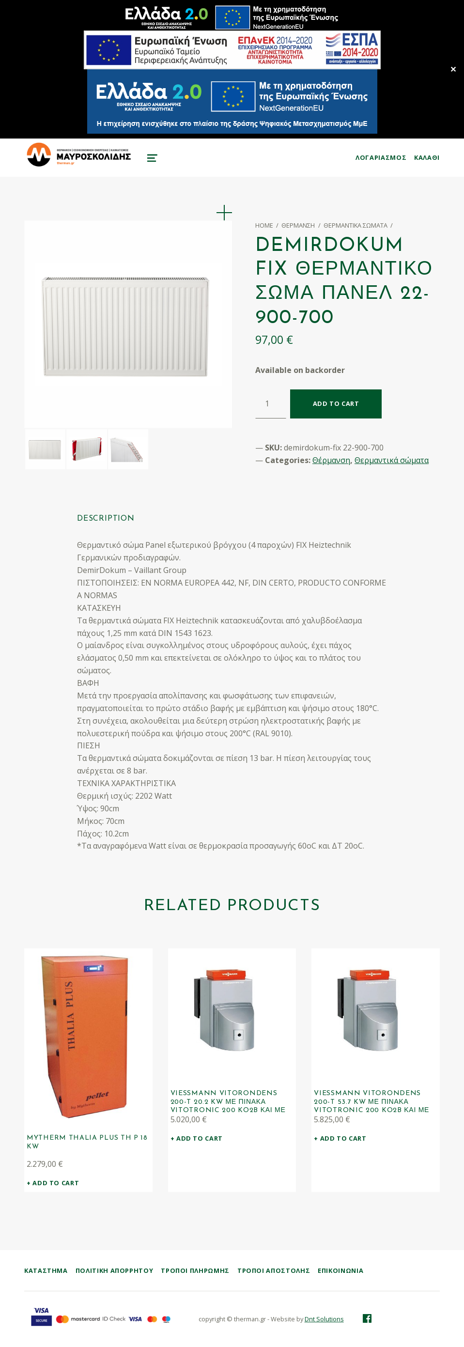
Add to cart (336, 403)
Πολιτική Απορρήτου (115, 1270)
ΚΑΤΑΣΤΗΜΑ (46, 1270)
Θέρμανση (298, 225)
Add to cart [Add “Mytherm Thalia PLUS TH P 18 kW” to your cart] (55, 1182)
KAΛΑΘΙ (427, 157)
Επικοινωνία (340, 1270)
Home (264, 225)
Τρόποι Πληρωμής (195, 1270)
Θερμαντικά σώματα (355, 225)
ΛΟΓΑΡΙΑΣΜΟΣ (381, 157)
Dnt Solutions (324, 1319)
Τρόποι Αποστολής (273, 1270)
